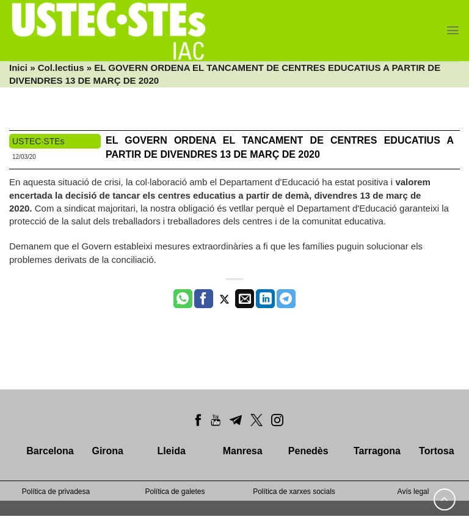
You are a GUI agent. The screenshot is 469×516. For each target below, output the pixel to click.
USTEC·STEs (38, 141)
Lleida (172, 451)
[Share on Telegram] (286, 299)
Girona (107, 451)
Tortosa (436, 451)
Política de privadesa (56, 491)
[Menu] (453, 30)
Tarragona (377, 451)
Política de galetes (175, 491)
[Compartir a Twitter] (224, 299)
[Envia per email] (244, 299)
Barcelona (49, 451)
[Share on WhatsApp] (182, 299)
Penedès (308, 451)
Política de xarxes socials (294, 491)
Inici (18, 67)
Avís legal (413, 491)
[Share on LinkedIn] (265, 299)
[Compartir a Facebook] (203, 299)
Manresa (243, 451)
